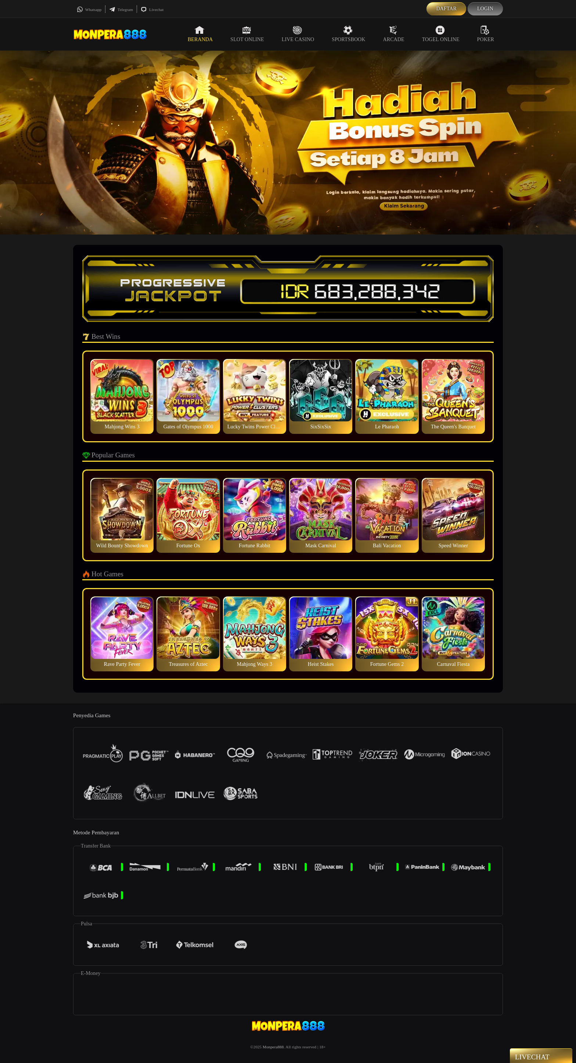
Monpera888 (273, 1047)
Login (485, 8)
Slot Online (247, 33)
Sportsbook (348, 33)
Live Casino (298, 33)
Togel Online (441, 33)
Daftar (446, 8)
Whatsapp (89, 9)
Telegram (121, 9)
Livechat (152, 9)
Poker (485, 33)
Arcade (393, 33)
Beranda (200, 33)
